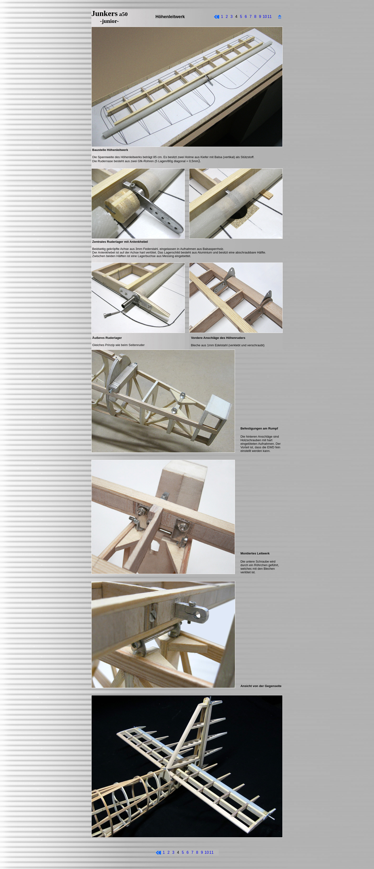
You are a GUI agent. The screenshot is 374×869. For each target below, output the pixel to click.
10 (265, 17)
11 (269, 17)
